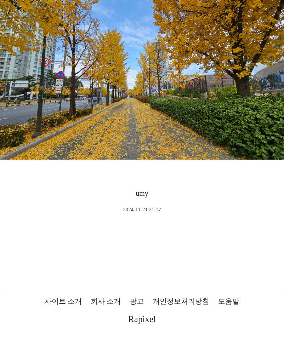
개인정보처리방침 (181, 301)
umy (142, 193)
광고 (137, 301)
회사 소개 (106, 301)
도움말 (228, 301)
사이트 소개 (63, 301)
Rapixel (142, 319)
